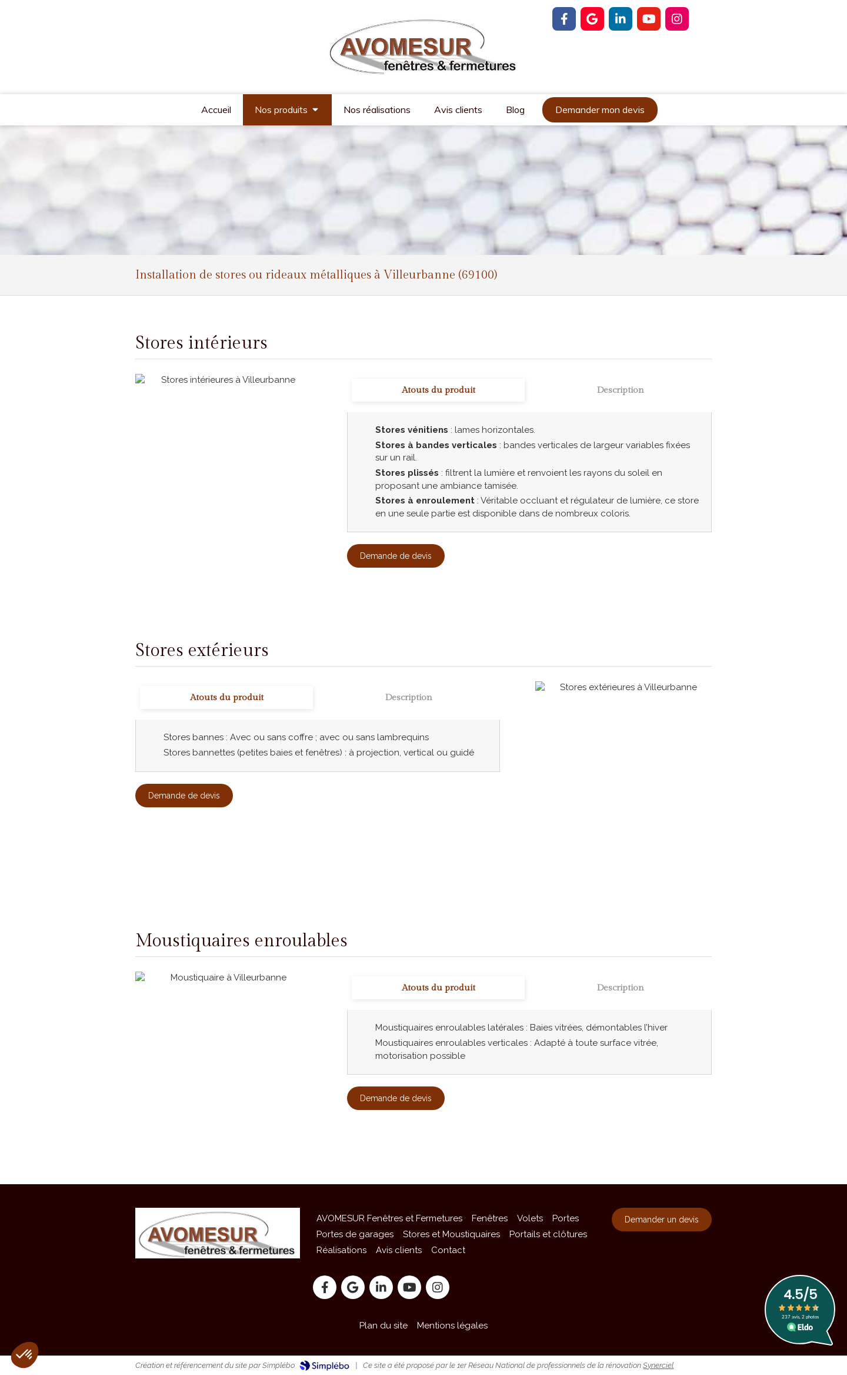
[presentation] (438, 390)
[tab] (438, 390)
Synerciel (658, 1365)
